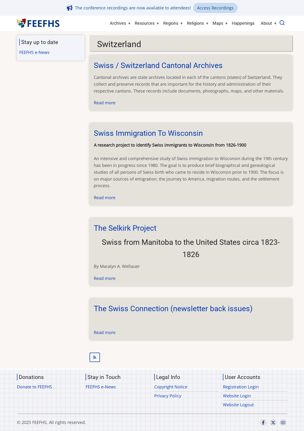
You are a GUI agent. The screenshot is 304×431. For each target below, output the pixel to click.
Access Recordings (215, 8)
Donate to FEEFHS (34, 387)
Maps (218, 23)
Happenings (243, 23)
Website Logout (238, 404)
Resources (144, 23)
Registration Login (241, 387)
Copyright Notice (170, 387)
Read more (104, 102)
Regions (170, 23)
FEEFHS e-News (34, 52)
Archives (118, 23)
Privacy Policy (167, 396)
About (266, 23)
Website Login (237, 396)
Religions (195, 23)
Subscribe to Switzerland (191, 357)
